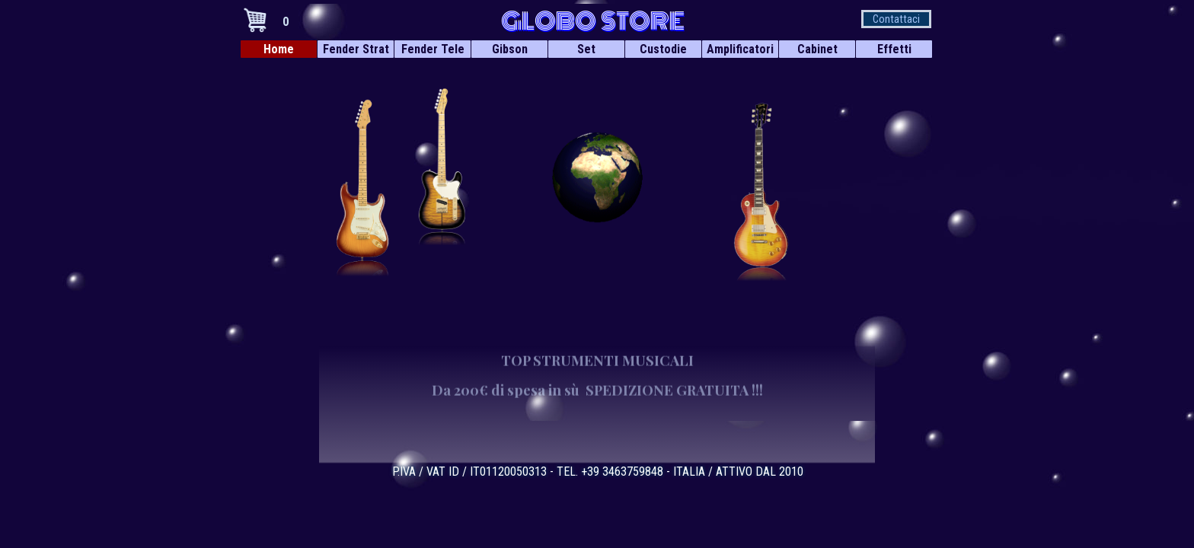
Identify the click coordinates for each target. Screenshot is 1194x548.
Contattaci (896, 19)
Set (586, 49)
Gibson (510, 49)
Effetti (894, 49)
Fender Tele (433, 49)
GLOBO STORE (593, 21)
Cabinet (817, 49)
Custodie (663, 49)
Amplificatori (740, 49)
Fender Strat (356, 49)
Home (278, 49)
